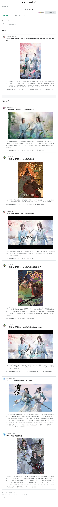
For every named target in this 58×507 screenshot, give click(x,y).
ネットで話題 (13, 16)
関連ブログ (21, 16)
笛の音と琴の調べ (10, 36)
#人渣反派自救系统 (48, 89)
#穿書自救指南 (33, 371)
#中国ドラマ (16, 427)
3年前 (16, 36)
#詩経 (41, 89)
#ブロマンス (9, 427)
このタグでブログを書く (50, 12)
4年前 (14, 433)
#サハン (38, 487)
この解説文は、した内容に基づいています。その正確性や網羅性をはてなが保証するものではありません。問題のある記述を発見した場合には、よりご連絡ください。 (9, 24)
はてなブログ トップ (7, 6)
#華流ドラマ (23, 427)
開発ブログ (18, 494)
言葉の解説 (5, 16)
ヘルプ (13, 494)
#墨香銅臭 (48, 425)
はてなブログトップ (25, 494)
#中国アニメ (42, 425)
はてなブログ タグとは (6, 494)
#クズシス (32, 89)
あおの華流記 (9, 378)
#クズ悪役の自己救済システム (13, 89)
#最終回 (37, 89)
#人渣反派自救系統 (39, 150)
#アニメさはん (25, 89)
